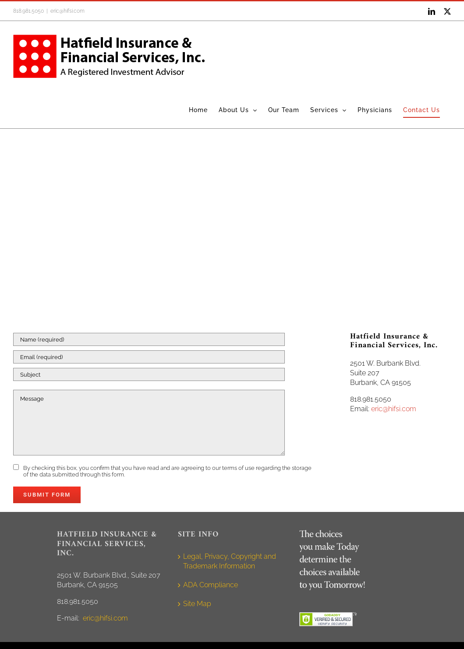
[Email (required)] (149, 356)
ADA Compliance (210, 585)
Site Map (197, 604)
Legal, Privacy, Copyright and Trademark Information (229, 561)
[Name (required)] (149, 339)
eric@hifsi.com (67, 11)
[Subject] (149, 374)
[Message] (149, 422)
